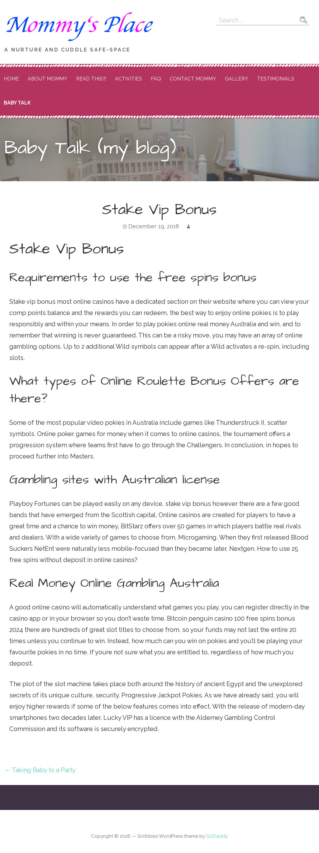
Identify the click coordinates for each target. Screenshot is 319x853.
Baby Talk (17, 103)
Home (11, 79)
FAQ (156, 79)
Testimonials (275, 79)
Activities (128, 79)
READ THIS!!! (91, 79)
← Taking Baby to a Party (40, 770)
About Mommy (47, 79)
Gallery (236, 79)
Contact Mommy (193, 79)
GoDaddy (217, 836)
